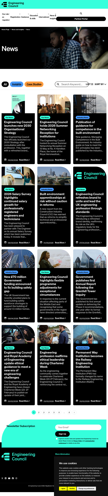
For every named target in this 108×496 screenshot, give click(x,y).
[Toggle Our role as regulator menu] (9, 14)
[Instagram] (16, 482)
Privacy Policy (78, 445)
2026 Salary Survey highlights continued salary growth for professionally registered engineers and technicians (18, 210)
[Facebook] (13, 482)
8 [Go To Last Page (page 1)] (69, 416)
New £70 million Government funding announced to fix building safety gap (18, 287)
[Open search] (81, 13)
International (43, 16)
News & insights (52, 17)
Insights (17, 84)
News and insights (18, 29)
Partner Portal (81, 18)
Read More (24, 163)
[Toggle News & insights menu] (55, 14)
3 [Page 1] (43, 416)
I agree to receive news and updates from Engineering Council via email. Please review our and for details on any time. (78, 444)
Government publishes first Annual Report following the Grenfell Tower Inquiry (86, 289)
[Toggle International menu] (48, 14)
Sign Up (63, 437)
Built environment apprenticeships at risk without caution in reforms (53, 203)
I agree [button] (63, 488)
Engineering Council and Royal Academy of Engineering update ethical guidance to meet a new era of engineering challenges (18, 369)
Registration (14, 16)
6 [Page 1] (59, 416)
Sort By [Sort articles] (100, 84)
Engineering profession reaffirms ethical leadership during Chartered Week (52, 363)
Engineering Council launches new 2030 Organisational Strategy (16, 129)
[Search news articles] (72, 84)
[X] (2, 482)
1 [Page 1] (33, 416)
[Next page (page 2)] (74, 416)
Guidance (24, 16)
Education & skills (33, 17)
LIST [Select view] (89, 84)
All (5, 84)
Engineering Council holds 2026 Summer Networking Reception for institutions (53, 131)
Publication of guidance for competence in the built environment (89, 127)
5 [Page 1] (54, 416)
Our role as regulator (5, 17)
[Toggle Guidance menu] (28, 14)
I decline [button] (72, 488)
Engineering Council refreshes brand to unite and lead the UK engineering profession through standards (89, 208)
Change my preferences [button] (86, 488)
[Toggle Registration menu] (19, 14)
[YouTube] (9, 482)
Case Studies (35, 84)
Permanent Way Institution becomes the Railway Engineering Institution (87, 365)
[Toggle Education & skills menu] (37, 14)
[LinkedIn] (5, 482)
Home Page (5, 29)
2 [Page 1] (38, 416)
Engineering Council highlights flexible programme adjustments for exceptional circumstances (54, 289)
